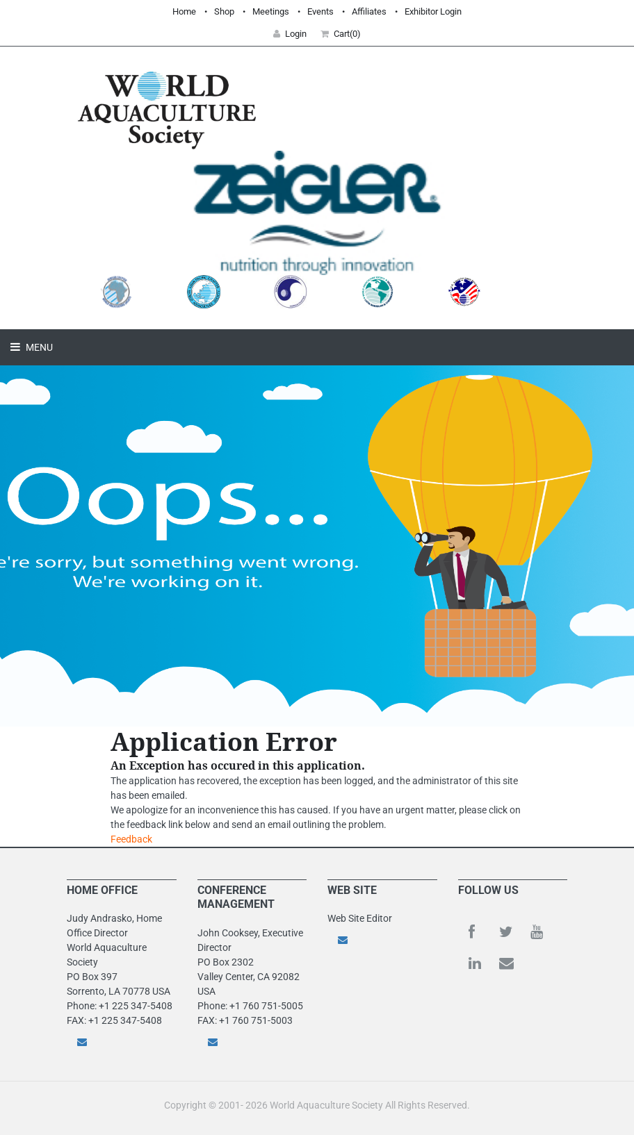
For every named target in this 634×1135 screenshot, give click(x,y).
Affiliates (369, 11)
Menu (38, 347)
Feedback (131, 839)
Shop (224, 11)
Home (184, 11)
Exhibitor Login (433, 11)
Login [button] (290, 33)
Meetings (270, 11)
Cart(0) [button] (340, 33)
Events (320, 11)
